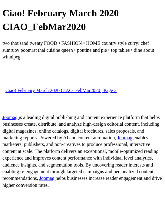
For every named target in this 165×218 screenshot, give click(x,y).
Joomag (10, 117)
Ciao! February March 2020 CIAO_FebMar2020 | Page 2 (61, 90)
